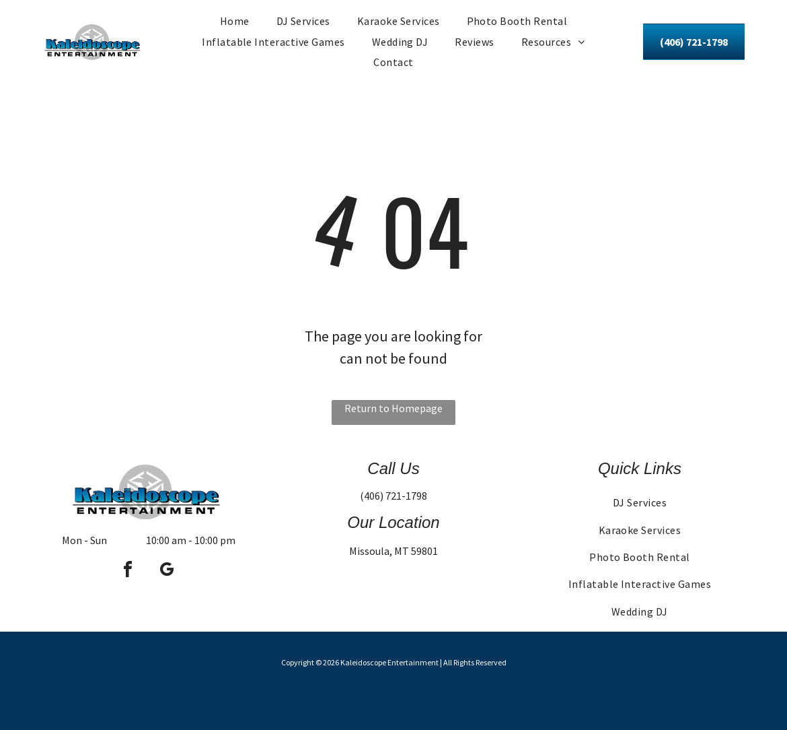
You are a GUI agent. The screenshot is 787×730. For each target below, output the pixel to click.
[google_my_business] (167, 571)
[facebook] (128, 571)
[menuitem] (235, 21)
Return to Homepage (393, 408)
